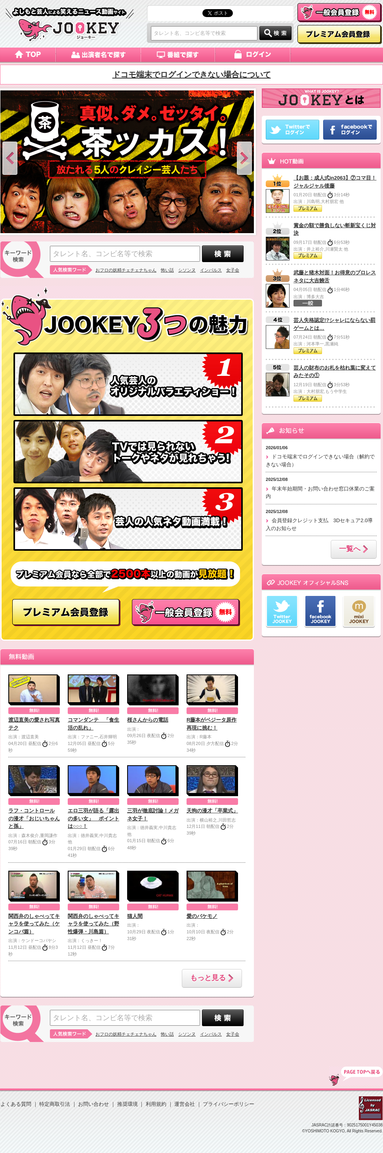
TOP (356, 1076)
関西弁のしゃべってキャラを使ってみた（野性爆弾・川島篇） (93, 924)
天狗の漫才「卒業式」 (212, 811)
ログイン (253, 55)
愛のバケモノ (202, 916)
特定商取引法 (54, 1104)
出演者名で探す (98, 55)
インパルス (211, 270)
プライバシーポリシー (228, 1104)
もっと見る (212, 978)
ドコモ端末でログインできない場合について (191, 74)
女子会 (232, 270)
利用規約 (156, 1104)
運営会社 (184, 1104)
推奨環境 (127, 1104)
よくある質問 (15, 1104)
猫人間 (135, 916)
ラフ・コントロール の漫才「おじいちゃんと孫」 (34, 818)
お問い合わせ (93, 1104)
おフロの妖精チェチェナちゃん (125, 270)
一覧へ (353, 549)
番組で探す (178, 55)
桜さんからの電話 (147, 720)
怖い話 (167, 270)
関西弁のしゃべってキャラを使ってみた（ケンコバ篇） (34, 924)
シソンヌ (187, 270)
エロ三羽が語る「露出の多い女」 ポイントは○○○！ (93, 818)
